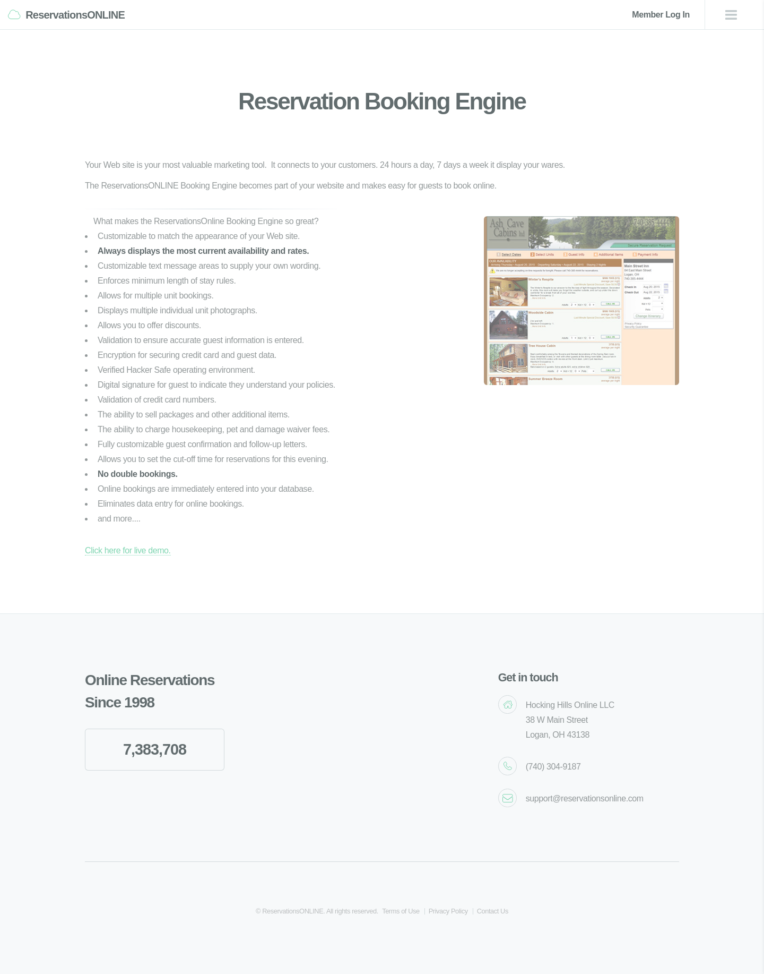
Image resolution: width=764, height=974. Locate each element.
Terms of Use (401, 911)
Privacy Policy (448, 911)
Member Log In (661, 14)
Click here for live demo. (128, 550)
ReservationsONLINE (75, 15)
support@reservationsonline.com (585, 798)
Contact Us (492, 911)
